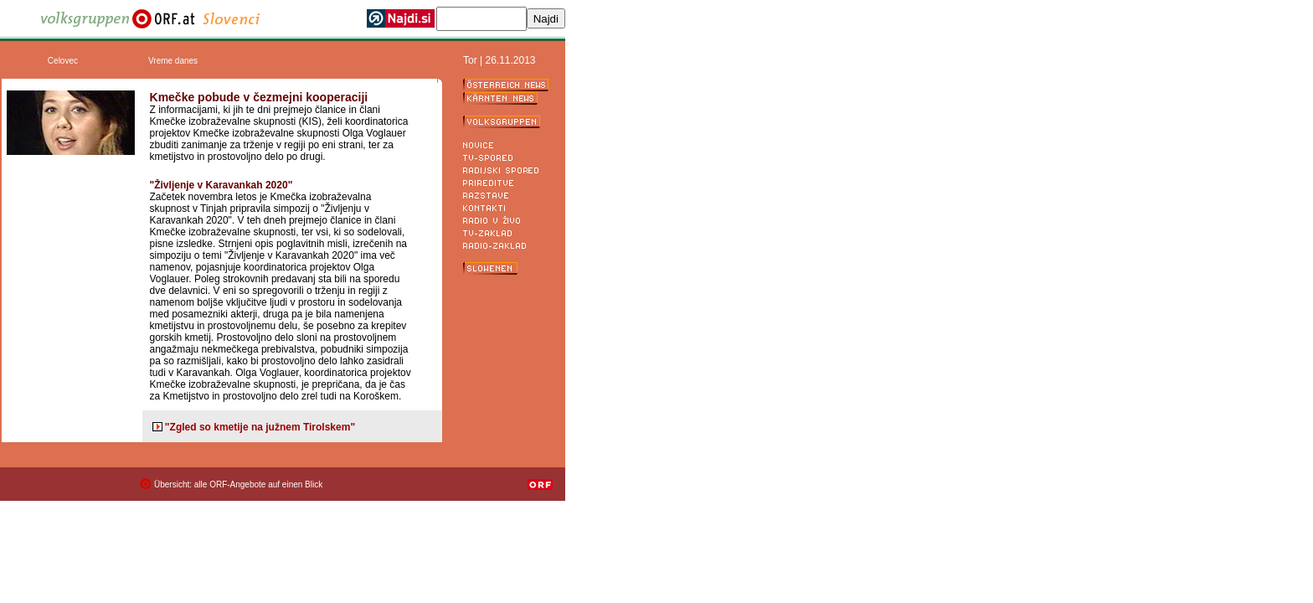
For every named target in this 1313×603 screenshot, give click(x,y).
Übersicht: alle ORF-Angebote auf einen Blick (238, 484)
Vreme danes (173, 60)
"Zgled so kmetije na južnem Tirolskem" (260, 427)
